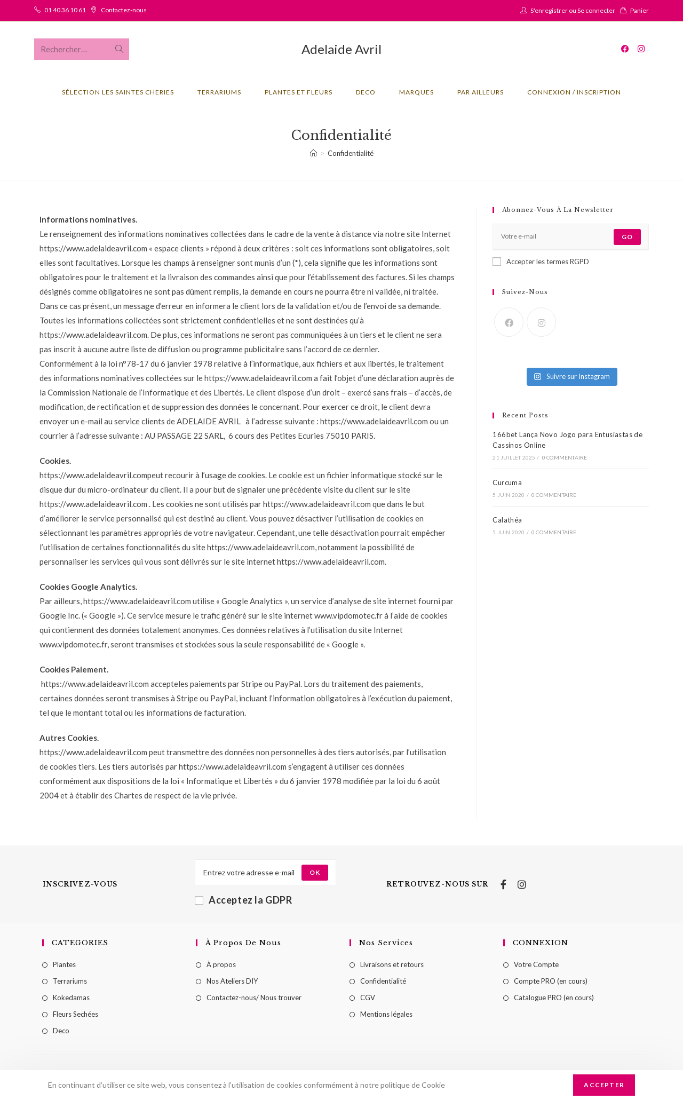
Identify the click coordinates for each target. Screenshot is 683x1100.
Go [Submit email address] (627, 237)
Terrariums (70, 981)
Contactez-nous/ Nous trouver (254, 997)
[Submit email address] (314, 873)
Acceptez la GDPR (243, 900)
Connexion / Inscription (574, 92)
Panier (639, 10)
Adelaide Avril (341, 49)
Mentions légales (386, 1014)
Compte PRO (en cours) (550, 981)
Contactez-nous (124, 10)
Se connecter (596, 10)
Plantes (64, 964)
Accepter (604, 1085)
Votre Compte (536, 964)
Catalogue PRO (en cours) (554, 997)
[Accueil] (313, 153)
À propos (221, 964)
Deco (61, 1030)
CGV (367, 997)
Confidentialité (351, 153)
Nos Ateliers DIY (232, 981)
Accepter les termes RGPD (541, 261)
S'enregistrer (549, 10)
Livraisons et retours (392, 964)
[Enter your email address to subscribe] (571, 237)
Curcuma (507, 482)
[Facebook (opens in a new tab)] (625, 49)
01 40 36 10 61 (65, 10)
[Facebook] (508, 322)
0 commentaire (564, 457)
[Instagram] (541, 322)
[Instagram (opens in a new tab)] (641, 49)
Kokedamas (71, 997)
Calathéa (507, 520)
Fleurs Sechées (75, 1014)
